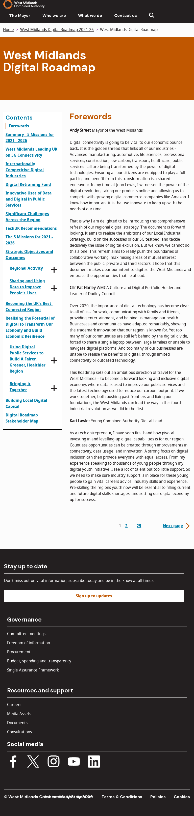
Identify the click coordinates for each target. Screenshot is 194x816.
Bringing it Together (20, 387)
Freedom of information (28, 643)
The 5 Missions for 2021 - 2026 (29, 240)
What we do (90, 15)
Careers (14, 705)
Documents (17, 723)
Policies (158, 796)
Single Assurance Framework (33, 670)
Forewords (19, 126)
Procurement (19, 652)
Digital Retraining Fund (28, 185)
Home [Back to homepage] (8, 30)
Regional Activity (26, 268)
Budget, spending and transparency (39, 661)
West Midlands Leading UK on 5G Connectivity (31, 152)
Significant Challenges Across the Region (27, 217)
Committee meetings (26, 634)
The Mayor (19, 15)
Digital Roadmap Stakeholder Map (22, 418)
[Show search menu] (151, 16)
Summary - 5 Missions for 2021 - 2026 (30, 138)
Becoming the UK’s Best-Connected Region (29, 307)
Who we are (54, 15)
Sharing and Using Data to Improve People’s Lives (27, 287)
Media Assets (19, 714)
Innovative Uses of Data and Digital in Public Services (29, 199)
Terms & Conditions (122, 796)
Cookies (182, 796)
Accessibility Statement (68, 796)
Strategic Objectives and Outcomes (29, 255)
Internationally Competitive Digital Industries (25, 170)
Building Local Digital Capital (26, 404)
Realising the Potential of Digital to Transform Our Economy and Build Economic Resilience (30, 327)
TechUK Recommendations (31, 229)
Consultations (19, 732)
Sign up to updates (94, 596)
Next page (177, 526)
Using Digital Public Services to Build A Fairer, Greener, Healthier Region (27, 359)
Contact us (125, 15)
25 (139, 526)
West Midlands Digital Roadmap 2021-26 (57, 30)
